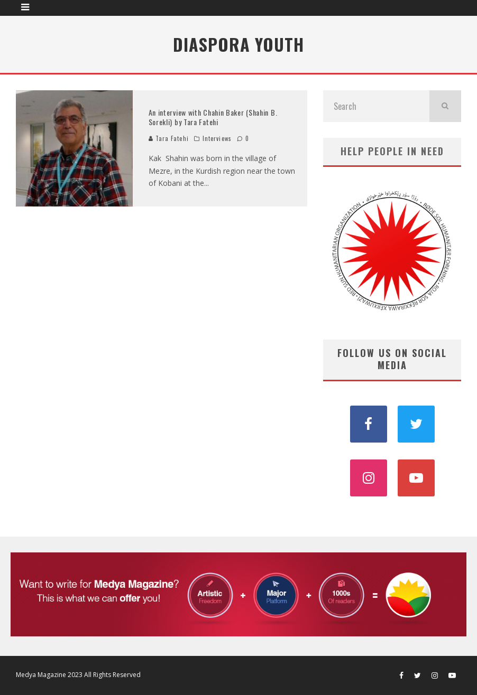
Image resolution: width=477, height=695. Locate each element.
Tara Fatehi (169, 138)
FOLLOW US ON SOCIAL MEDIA (392, 359)
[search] (445, 106)
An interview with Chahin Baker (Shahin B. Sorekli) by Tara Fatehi (213, 117)
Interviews (217, 138)
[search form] (376, 106)
